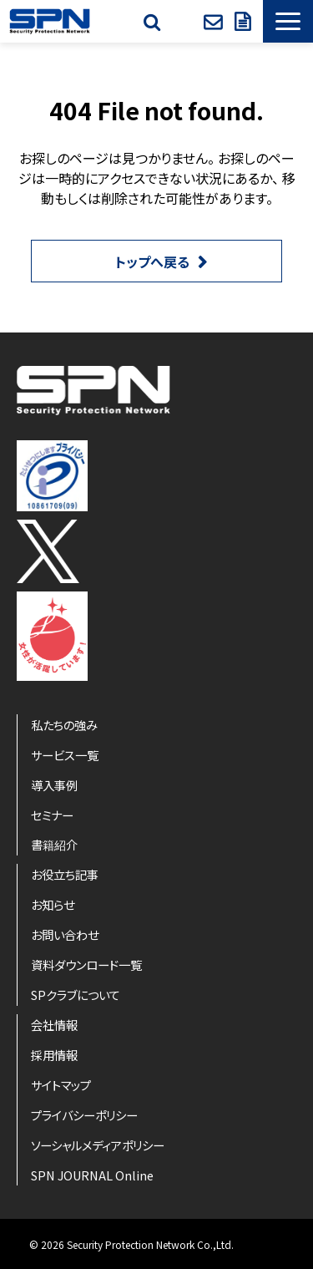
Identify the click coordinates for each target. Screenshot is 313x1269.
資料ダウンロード (244, 21)
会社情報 (54, 1024)
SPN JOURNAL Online (92, 1175)
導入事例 (54, 785)
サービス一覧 (64, 755)
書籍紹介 (54, 844)
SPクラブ (184, 21)
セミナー (52, 815)
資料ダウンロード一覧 (86, 964)
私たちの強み (64, 724)
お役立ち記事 (64, 874)
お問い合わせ (214, 21)
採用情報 (54, 1054)
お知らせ (52, 904)
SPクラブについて (75, 994)
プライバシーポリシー (84, 1115)
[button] (288, 21)
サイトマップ (61, 1085)
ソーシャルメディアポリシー (97, 1145)
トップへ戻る (152, 261)
